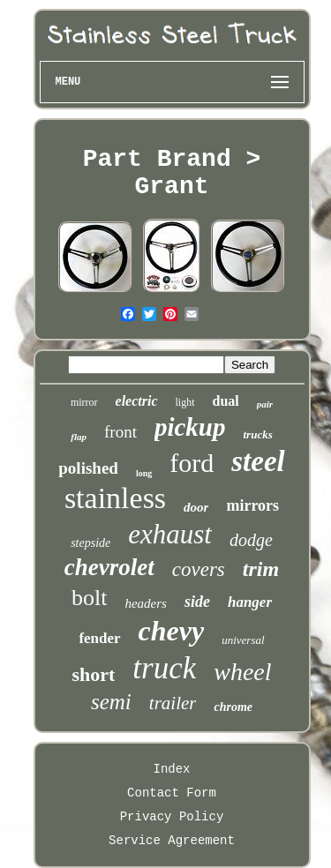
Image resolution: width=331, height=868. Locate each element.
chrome (233, 707)
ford (191, 462)
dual (226, 400)
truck (164, 668)
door (196, 507)
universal (243, 640)
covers (198, 569)
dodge (251, 540)
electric (137, 400)
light (185, 402)
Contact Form (171, 793)
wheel (242, 671)
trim (261, 568)
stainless (115, 498)
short (93, 674)
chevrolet (109, 567)
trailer (173, 703)
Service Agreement (172, 841)
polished (88, 468)
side (197, 601)
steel (257, 461)
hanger (250, 602)
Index (171, 769)
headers (145, 603)
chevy (172, 631)
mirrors (252, 505)
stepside (90, 543)
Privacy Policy (172, 817)
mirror (84, 402)
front (120, 432)
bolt (89, 597)
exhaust (170, 534)
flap (79, 436)
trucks (258, 434)
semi (111, 702)
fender (99, 638)
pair (265, 404)
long (144, 473)
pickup (190, 427)
